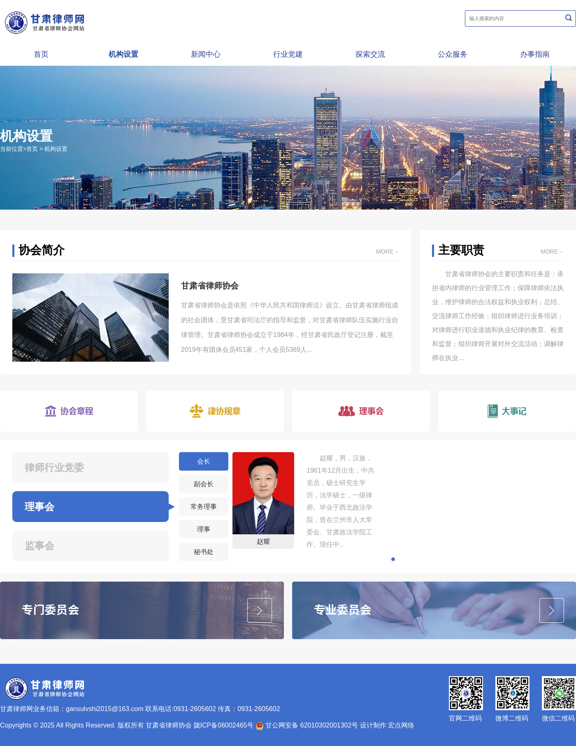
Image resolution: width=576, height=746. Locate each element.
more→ (387, 251)
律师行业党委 (54, 467)
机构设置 (123, 54)
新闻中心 (206, 54)
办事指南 (535, 54)
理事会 (39, 506)
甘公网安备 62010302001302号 (306, 725)
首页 (41, 54)
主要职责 (461, 250)
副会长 (204, 483)
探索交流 (370, 54)
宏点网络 (401, 725)
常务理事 (203, 506)
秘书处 (204, 551)
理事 (203, 529)
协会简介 (42, 250)
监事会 (39, 545)
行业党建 (288, 54)
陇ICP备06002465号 (224, 725)
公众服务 (452, 54)
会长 (203, 461)
